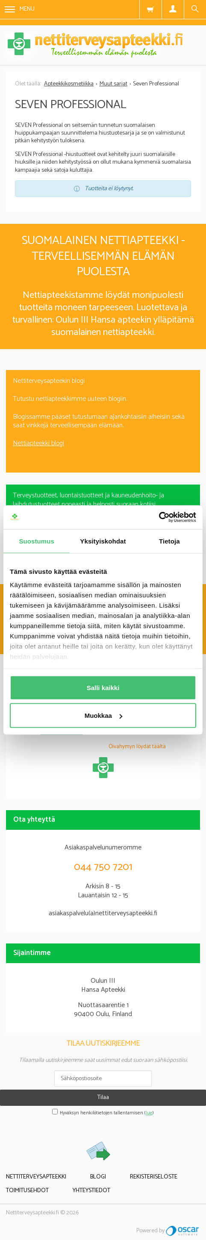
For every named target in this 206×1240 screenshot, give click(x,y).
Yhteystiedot (91, 1191)
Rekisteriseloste (153, 1177)
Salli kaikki (103, 687)
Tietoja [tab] (169, 540)
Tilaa (103, 1097)
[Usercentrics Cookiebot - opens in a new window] (158, 517)
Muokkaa (103, 715)
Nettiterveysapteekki (36, 1177)
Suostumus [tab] (36, 540)
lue (149, 1113)
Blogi (98, 1177)
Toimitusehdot (27, 1191)
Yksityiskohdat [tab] (103, 540)
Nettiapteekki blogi (38, 443)
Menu (20, 9)
